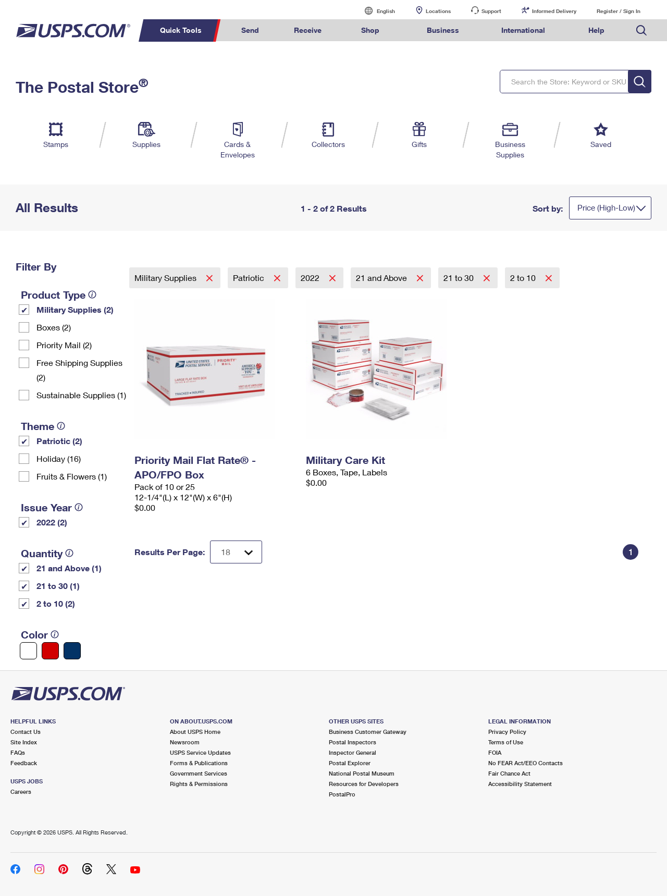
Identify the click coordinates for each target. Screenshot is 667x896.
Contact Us (25, 731)
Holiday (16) (58, 458)
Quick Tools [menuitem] (181, 30)
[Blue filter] (72, 650)
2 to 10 (524, 278)
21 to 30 (459, 278)
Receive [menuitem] (308, 30)
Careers (20, 791)
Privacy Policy (507, 731)
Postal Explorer (349, 762)
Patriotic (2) (59, 441)
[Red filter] (50, 650)
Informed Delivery (554, 11)
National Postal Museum (361, 773)
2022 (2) (51, 522)
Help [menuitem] (596, 30)
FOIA (494, 752)
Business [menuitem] (443, 30)
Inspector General (352, 752)
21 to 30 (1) (58, 586)
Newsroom (185, 742)
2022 (311, 278)
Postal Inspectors (352, 742)
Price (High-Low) (606, 207)
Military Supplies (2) (75, 309)
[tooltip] (92, 294)
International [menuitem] (523, 30)
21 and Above (382, 278)
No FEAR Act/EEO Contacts (525, 762)
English (375, 11)
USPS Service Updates (200, 752)
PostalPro (342, 794)
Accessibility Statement (520, 783)
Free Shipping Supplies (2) (79, 370)
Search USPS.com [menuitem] (641, 30)
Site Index (23, 742)
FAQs (17, 752)
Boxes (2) (53, 327)
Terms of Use (505, 742)
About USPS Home (195, 731)
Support (491, 11)
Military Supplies (166, 278)
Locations (438, 11)
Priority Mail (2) (64, 345)
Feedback (23, 762)
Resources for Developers (364, 783)
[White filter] (28, 650)
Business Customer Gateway (367, 731)
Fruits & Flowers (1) (71, 476)
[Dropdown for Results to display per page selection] (236, 552)
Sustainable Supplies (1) (81, 395)
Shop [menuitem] (370, 30)
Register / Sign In (618, 11)
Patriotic (249, 278)
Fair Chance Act (509, 773)
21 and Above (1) (69, 568)
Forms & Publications (199, 762)
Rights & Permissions (199, 783)
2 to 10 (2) (55, 603)
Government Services (198, 773)
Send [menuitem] (250, 30)
